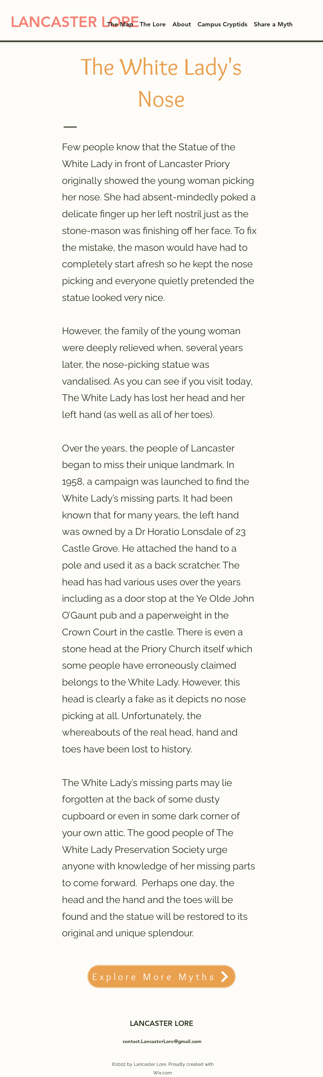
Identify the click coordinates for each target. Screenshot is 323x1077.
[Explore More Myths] (161, 976)
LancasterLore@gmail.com (171, 1041)
